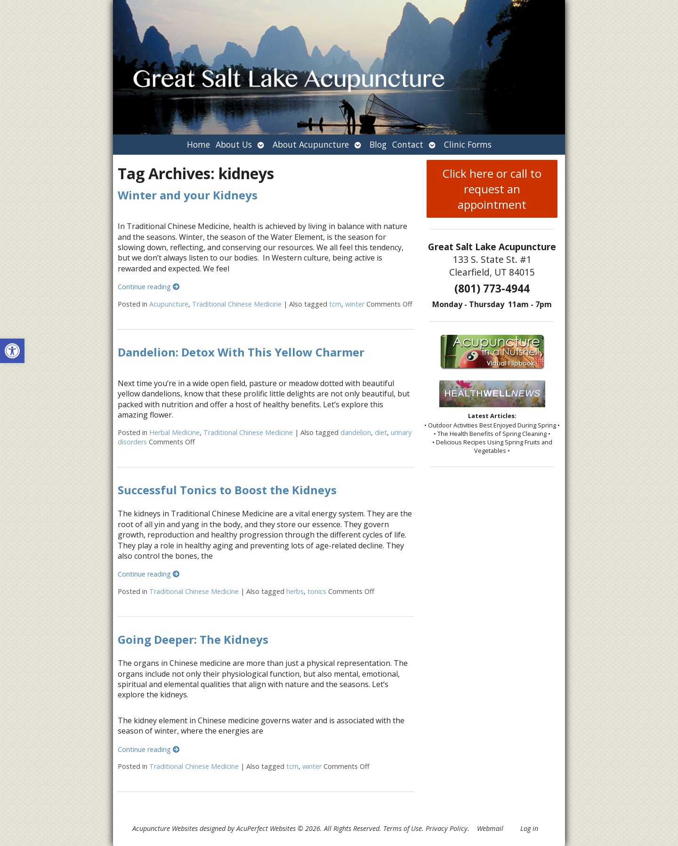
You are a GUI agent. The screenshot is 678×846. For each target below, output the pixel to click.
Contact (407, 144)
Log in (529, 828)
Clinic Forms (468, 144)
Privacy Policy (447, 828)
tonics (316, 591)
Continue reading (148, 286)
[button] (12, 351)
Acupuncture (168, 304)
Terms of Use (402, 828)
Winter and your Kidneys (188, 195)
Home (198, 144)
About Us (234, 144)
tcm (335, 304)
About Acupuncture (311, 144)
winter (354, 304)
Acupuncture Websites (165, 828)
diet (381, 432)
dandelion (355, 432)
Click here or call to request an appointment (492, 189)
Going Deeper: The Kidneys (193, 639)
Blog (378, 144)
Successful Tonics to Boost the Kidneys (227, 490)
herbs (295, 591)
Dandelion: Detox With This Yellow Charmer (241, 352)
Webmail (490, 828)
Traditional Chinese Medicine (237, 304)
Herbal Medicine (174, 432)
